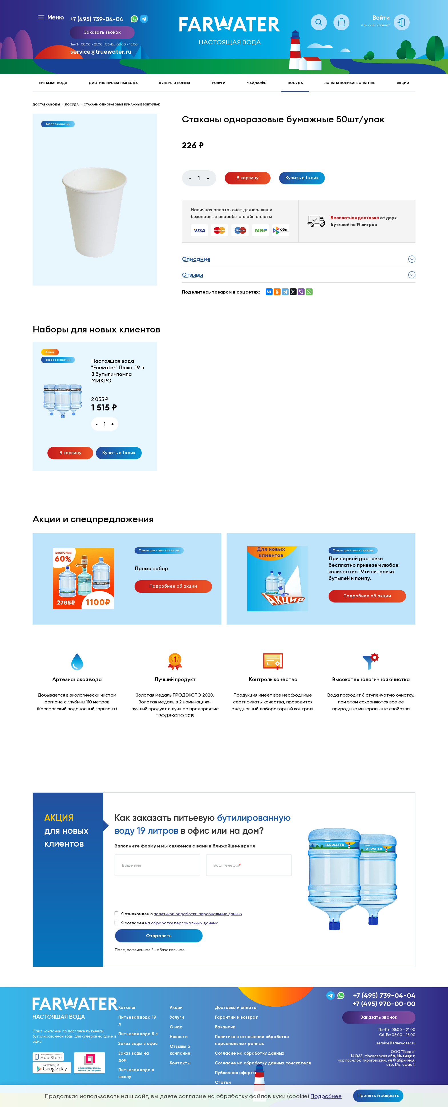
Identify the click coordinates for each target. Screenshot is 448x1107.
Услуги (218, 83)
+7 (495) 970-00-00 (384, 1004)
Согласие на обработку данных (249, 1053)
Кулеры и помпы (174, 83)
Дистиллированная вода (113, 83)
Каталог (127, 1007)
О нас (176, 1027)
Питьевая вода (53, 83)
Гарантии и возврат (236, 1017)
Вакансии (225, 1027)
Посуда (295, 83)
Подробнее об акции (173, 586)
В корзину (248, 177)
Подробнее (326, 1096)
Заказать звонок (102, 32)
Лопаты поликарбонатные (349, 83)
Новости (179, 1036)
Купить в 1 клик (302, 177)
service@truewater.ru (100, 51)
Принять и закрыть (378, 1095)
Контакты (180, 1063)
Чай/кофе (256, 83)
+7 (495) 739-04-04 (96, 19)
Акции (403, 83)
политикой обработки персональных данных (198, 913)
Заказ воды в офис (138, 1043)
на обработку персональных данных (181, 923)
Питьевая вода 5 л (138, 1033)
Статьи (223, 1082)
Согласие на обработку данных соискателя (263, 1063)
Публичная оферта (235, 1072)
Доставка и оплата (236, 1007)
